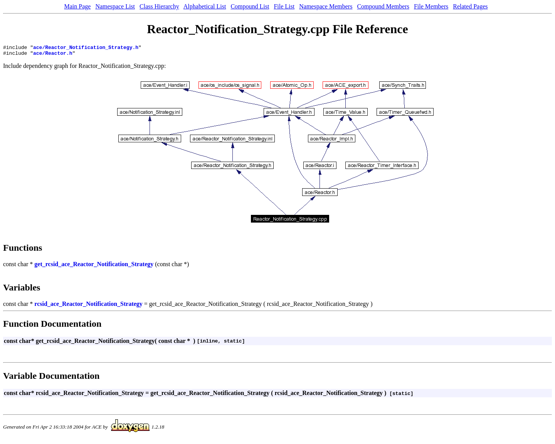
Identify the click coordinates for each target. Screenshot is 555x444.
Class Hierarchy (159, 6)
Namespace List (115, 6)
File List (284, 6)
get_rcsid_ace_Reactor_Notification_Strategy (93, 266)
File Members (431, 6)
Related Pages (470, 6)
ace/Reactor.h (52, 55)
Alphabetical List (204, 6)
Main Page (77, 6)
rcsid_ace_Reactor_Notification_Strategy (88, 306)
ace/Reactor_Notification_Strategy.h (85, 48)
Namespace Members (325, 6)
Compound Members (383, 6)
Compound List (249, 6)
